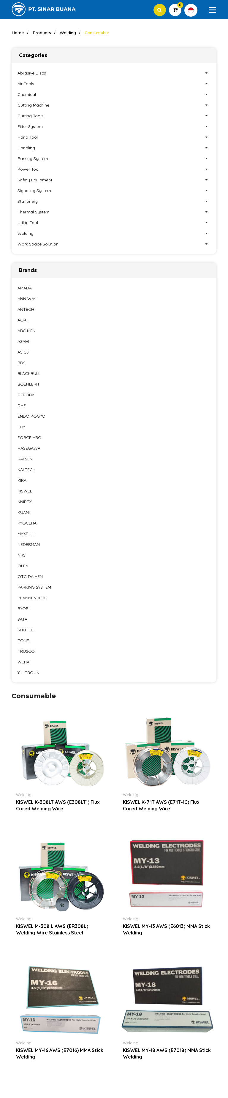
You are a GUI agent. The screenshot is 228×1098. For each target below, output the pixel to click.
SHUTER (26, 630)
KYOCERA (27, 523)
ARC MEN (27, 331)
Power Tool (114, 169)
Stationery (114, 201)
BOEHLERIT (29, 384)
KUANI (24, 512)
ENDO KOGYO (31, 416)
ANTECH (26, 309)
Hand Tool (114, 137)
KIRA (22, 480)
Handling (114, 148)
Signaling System (114, 191)
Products (42, 33)
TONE (23, 641)
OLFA (23, 566)
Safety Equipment (114, 180)
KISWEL (25, 491)
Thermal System (114, 212)
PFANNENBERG (32, 598)
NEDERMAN (29, 544)
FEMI (22, 427)
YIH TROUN (28, 673)
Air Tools (114, 84)
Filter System (114, 126)
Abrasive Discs (114, 73)
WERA (23, 662)
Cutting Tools (114, 116)
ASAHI (23, 341)
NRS (22, 555)
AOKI (22, 320)
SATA (22, 619)
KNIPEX (24, 502)
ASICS (23, 352)
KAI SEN (25, 459)
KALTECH (27, 470)
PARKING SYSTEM (34, 587)
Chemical (114, 94)
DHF (22, 405)
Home (18, 33)
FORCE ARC (29, 438)
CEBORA (26, 395)
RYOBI (23, 608)
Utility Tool (114, 223)
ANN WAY (27, 299)
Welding (68, 33)
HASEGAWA (29, 448)
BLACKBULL (29, 373)
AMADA (25, 288)
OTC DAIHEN (30, 576)
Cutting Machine (114, 105)
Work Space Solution (114, 244)
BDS (22, 363)
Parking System (114, 158)
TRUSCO (26, 651)
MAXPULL (27, 534)
